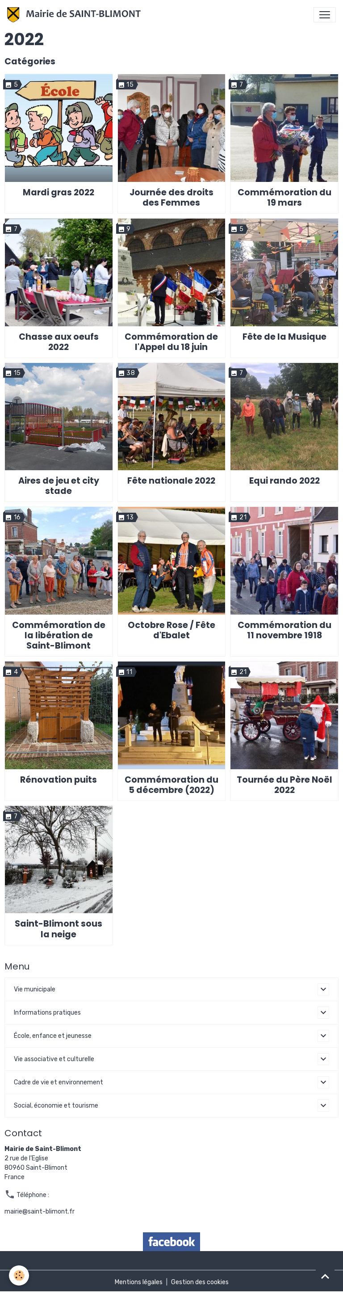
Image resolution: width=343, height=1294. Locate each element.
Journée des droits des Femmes (171, 197)
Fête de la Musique (284, 337)
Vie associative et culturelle (54, 1059)
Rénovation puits (58, 780)
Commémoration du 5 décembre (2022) (171, 785)
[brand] (75, 14)
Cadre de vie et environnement (58, 1082)
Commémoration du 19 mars (284, 197)
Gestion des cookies (200, 1282)
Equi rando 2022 (284, 481)
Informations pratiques (47, 1012)
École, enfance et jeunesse (53, 1036)
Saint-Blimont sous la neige (58, 929)
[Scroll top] (325, 1276)
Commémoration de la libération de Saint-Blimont (58, 635)
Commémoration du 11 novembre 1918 (284, 630)
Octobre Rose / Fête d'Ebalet (171, 630)
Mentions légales (139, 1282)
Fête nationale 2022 (171, 481)
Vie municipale (34, 989)
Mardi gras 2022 (58, 192)
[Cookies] (19, 1275)
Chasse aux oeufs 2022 (59, 342)
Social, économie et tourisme (56, 1105)
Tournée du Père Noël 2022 (284, 785)
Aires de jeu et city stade (58, 486)
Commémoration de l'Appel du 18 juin (171, 342)
